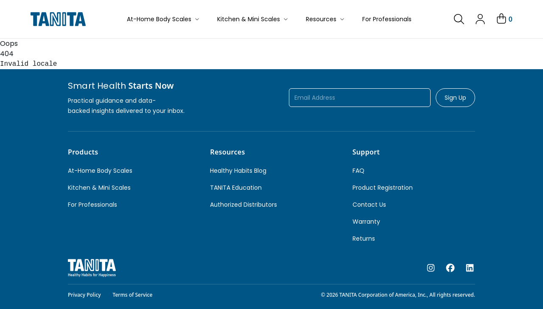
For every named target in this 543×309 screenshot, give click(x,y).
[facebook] (450, 268)
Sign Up (455, 97)
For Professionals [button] (386, 19)
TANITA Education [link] (236, 187)
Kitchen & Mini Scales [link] (99, 187)
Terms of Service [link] (133, 294)
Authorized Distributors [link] (243, 204)
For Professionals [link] (92, 204)
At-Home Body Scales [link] (100, 170)
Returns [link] (364, 238)
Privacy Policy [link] (84, 294)
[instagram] (430, 268)
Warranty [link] (366, 221)
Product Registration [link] (383, 187)
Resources (325, 19)
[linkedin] (470, 268)
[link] (459, 19)
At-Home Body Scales (163, 19)
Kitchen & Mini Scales (253, 19)
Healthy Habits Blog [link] (238, 170)
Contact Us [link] (369, 204)
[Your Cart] (503, 19)
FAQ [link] (358, 170)
